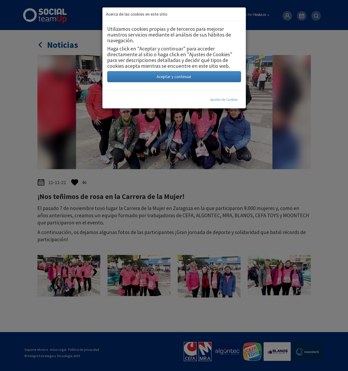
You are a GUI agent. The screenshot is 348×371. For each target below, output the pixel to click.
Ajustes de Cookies (224, 99)
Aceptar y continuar (174, 76)
